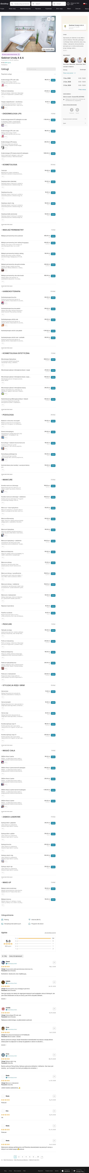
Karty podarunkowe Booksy (10, 54)
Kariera (56, 1171)
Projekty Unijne (49, 1171)
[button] (20, 4)
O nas (10, 1171)
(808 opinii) (8, 62)
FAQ (24, 1171)
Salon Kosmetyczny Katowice (21, 1160)
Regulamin (40, 1171)
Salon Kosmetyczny (8, 1160)
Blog (5, 1171)
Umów (53, 80)
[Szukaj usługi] (41, 69)
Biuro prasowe (17, 1171)
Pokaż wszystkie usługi (6, 225)
